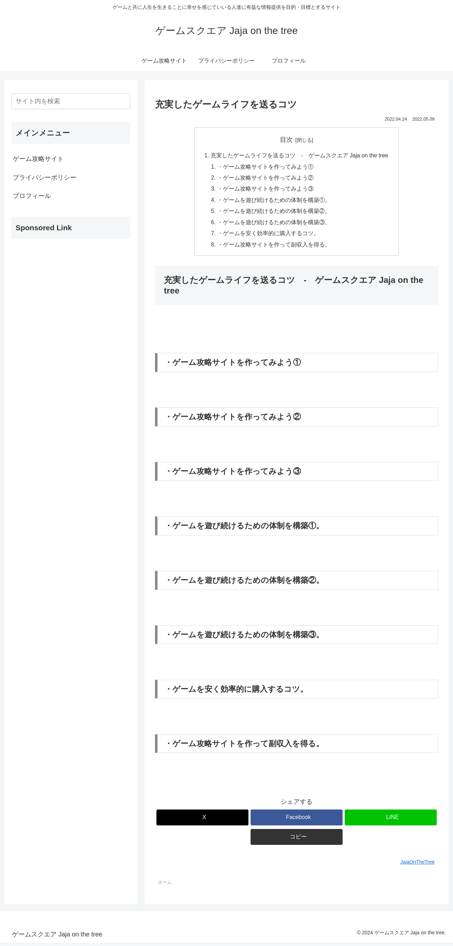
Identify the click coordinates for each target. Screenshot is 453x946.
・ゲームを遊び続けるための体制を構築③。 (273, 224)
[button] (297, 840)
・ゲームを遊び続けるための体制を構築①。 (273, 201)
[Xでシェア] (202, 821)
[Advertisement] (70, 293)
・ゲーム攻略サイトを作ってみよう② (265, 178)
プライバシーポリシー (44, 177)
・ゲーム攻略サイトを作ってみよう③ (265, 190)
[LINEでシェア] (391, 821)
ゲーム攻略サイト (38, 158)
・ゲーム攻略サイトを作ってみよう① (265, 167)
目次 (286, 139)
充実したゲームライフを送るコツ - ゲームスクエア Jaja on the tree (299, 155)
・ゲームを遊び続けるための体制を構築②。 (273, 213)
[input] (70, 101)
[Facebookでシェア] (297, 821)
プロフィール (32, 195)
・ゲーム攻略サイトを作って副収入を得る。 (273, 247)
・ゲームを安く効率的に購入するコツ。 (268, 236)
